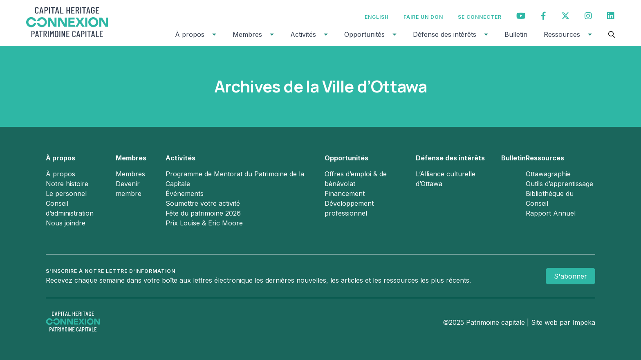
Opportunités (364, 34)
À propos (189, 34)
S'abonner (570, 276)
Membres (247, 34)
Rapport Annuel (551, 213)
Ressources (562, 34)
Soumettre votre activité (203, 203)
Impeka (583, 322)
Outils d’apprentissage (559, 184)
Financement (345, 193)
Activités (303, 34)
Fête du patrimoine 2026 (203, 213)
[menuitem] (377, 17)
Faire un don (423, 17)
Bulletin (515, 34)
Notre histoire (67, 184)
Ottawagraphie (548, 174)
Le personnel (66, 193)
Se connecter (480, 17)
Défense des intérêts (444, 34)
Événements (185, 193)
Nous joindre (65, 223)
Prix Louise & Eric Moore (204, 223)
